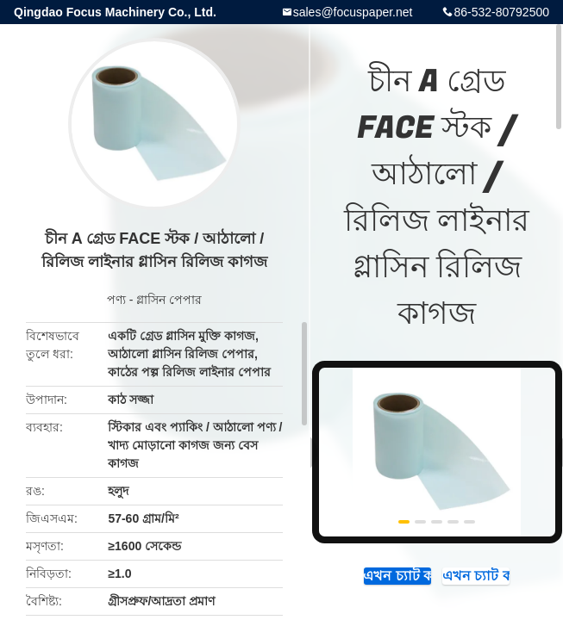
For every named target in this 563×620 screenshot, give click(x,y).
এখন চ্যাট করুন (397, 575)
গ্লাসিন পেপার (169, 300)
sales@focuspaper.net (353, 12)
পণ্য (116, 300)
